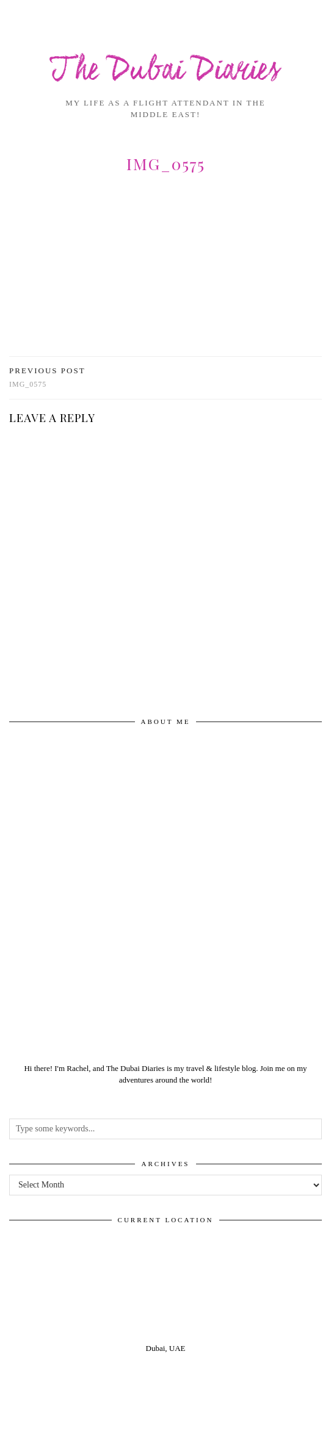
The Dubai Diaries (165, 71)
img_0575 (47, 377)
